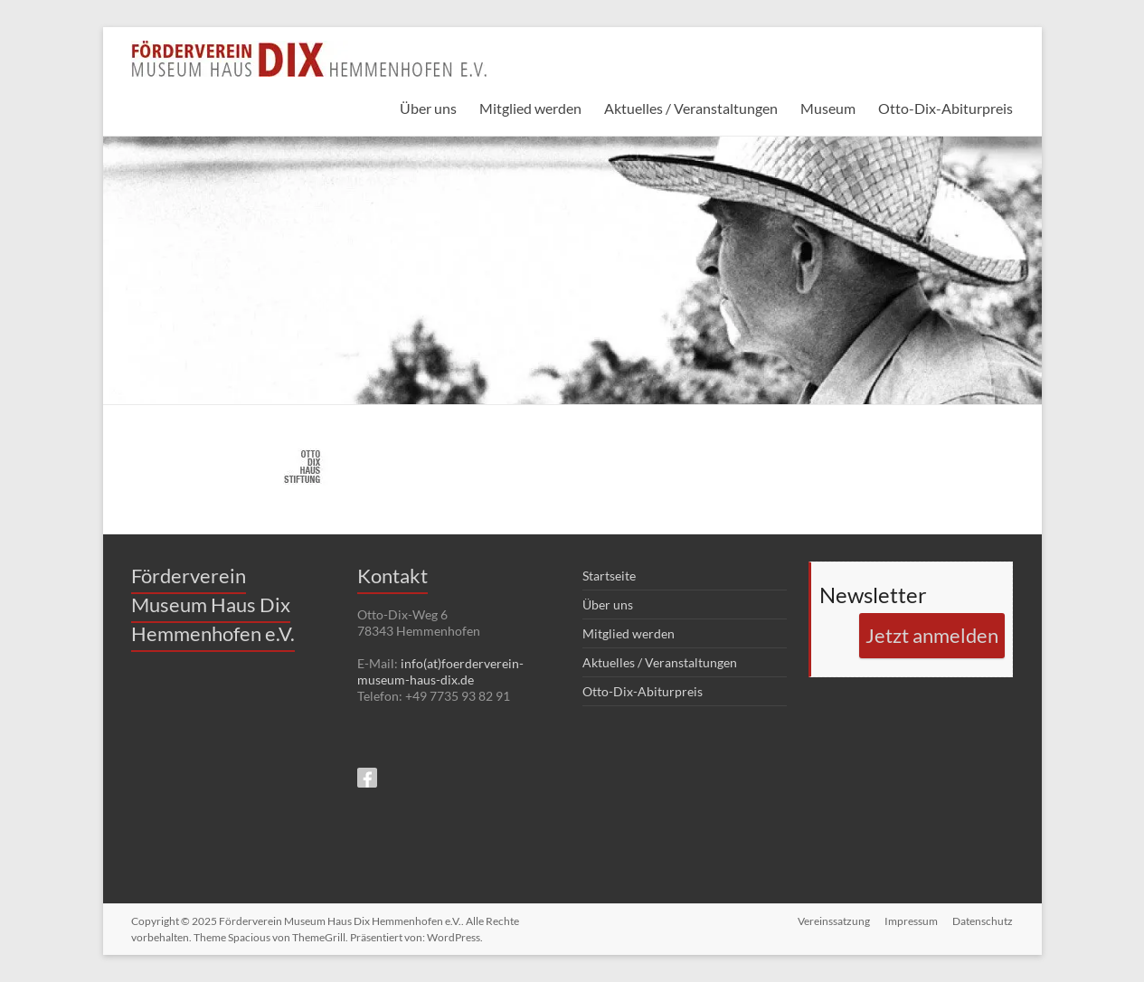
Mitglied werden (530, 108)
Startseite (609, 575)
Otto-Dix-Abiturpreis (945, 108)
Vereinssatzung (834, 921)
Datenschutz (982, 921)
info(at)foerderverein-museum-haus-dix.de (440, 671)
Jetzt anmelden (931, 635)
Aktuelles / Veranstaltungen (691, 108)
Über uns (428, 108)
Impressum (911, 921)
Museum (828, 108)
